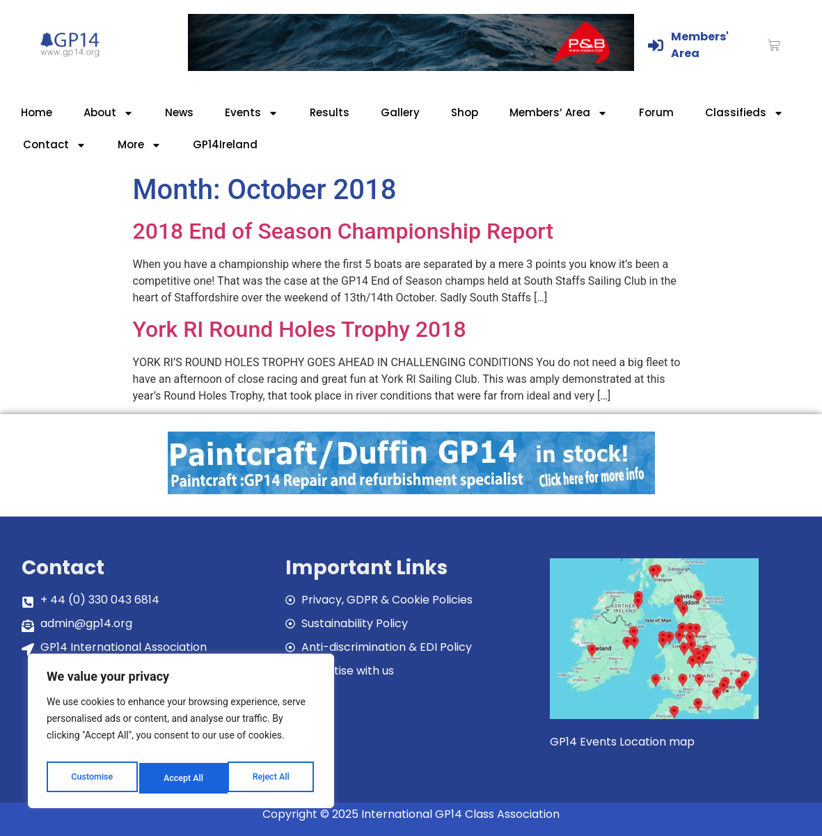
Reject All (182, 778)
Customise (91, 778)
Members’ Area (558, 113)
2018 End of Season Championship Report (343, 231)
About (109, 113)
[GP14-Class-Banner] (411, 67)
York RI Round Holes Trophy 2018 (299, 329)
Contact (54, 145)
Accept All (272, 778)
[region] (181, 735)
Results (329, 112)
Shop (464, 112)
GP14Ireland (225, 144)
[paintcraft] (411, 490)
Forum (656, 112)
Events (251, 113)
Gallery (400, 112)
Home (36, 112)
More (139, 145)
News (179, 112)
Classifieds (744, 113)
